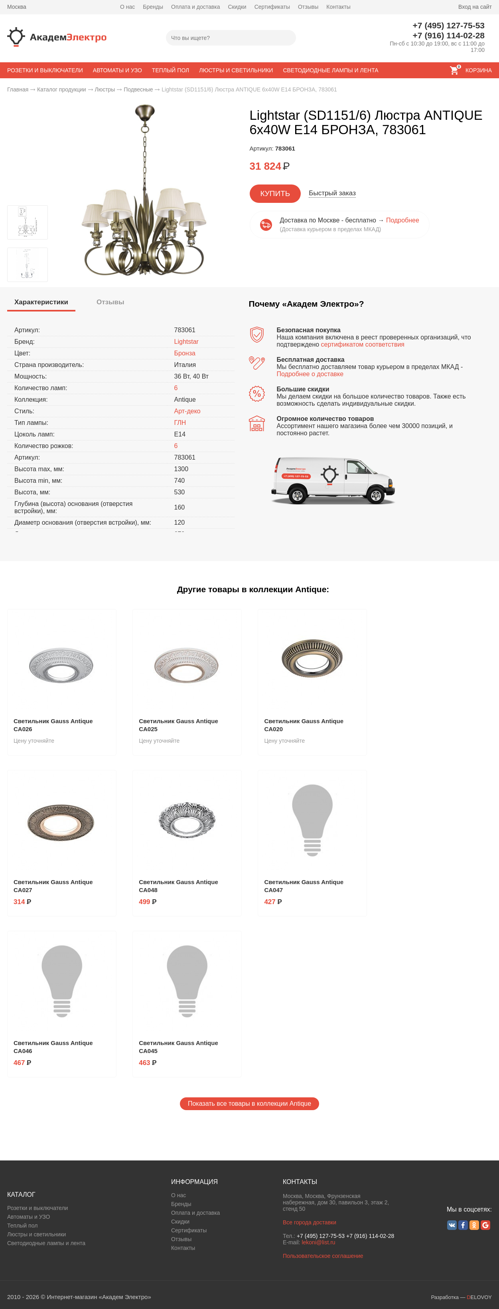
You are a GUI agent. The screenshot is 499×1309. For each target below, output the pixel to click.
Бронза (184, 353)
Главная (17, 89)
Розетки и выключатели (37, 1208)
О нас (127, 7)
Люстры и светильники (36, 1234)
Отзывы (308, 7)
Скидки (237, 7)
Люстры (105, 89)
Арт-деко (187, 411)
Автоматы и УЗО (28, 1217)
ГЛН (180, 422)
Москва (16, 7)
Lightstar (186, 341)
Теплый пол (22, 1225)
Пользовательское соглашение (323, 1256)
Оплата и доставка (195, 7)
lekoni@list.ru (318, 1242)
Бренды (153, 7)
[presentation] (41, 302)
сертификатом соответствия (362, 344)
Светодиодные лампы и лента (46, 1243)
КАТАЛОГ (21, 1194)
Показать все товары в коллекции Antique (249, 1103)
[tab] (41, 303)
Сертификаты (272, 7)
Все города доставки (309, 1222)
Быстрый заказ (332, 193)
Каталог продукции (61, 89)
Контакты (338, 7)
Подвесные (138, 89)
